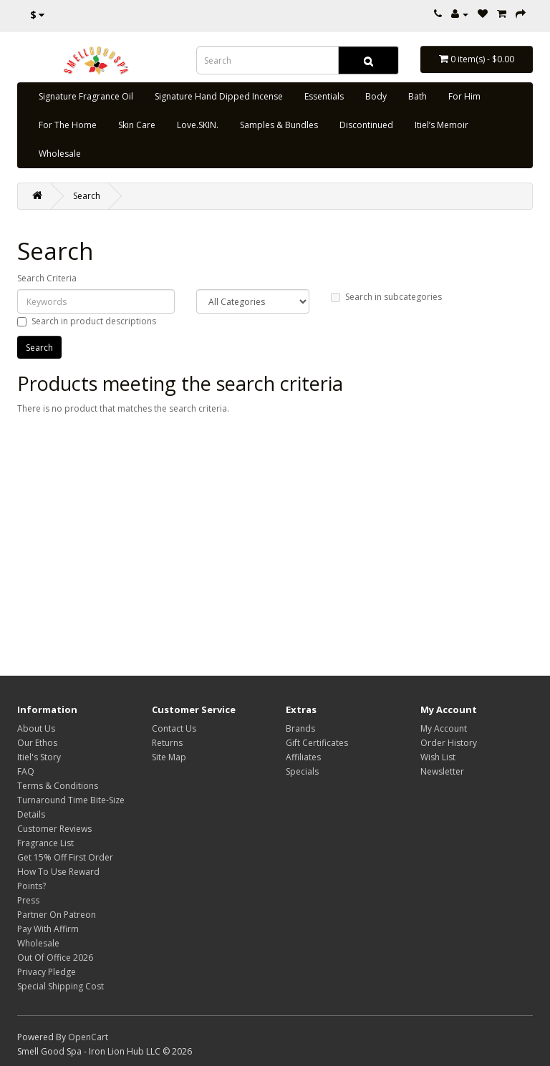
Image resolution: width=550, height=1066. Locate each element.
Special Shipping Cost (60, 986)
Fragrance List (45, 843)
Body (376, 96)
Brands (300, 728)
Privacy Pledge (46, 972)
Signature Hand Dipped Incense (219, 96)
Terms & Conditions (57, 786)
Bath (417, 96)
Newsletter (442, 771)
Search (86, 196)
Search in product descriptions (86, 321)
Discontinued (366, 125)
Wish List (437, 757)
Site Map (169, 757)
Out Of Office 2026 (55, 957)
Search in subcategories (386, 297)
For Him (464, 96)
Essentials (324, 96)
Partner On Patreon (56, 914)
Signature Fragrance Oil (86, 96)
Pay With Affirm (48, 929)
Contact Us (174, 728)
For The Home (68, 125)
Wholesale (60, 153)
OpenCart (88, 1037)
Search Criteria (47, 278)
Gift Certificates (317, 743)
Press (28, 900)
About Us (36, 728)
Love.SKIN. (197, 125)
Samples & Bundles (279, 125)
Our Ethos (37, 743)
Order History (448, 743)
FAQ (25, 771)
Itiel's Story (39, 757)
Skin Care (136, 125)
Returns (167, 743)
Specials (302, 771)
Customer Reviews (54, 829)
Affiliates (303, 757)
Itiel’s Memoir (441, 125)
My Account (443, 728)
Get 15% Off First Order (65, 857)
